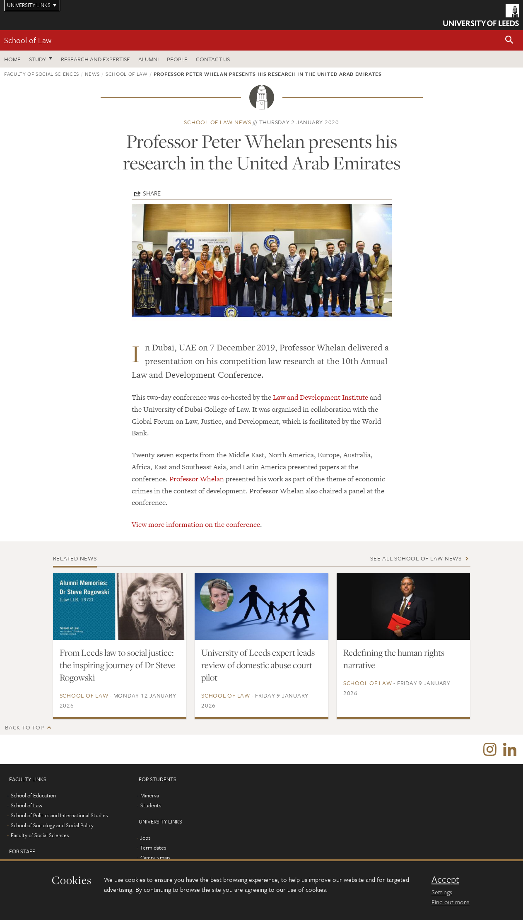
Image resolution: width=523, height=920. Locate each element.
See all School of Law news (416, 558)
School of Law (27, 40)
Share (152, 193)
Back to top (24, 727)
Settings (441, 891)
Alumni (148, 59)
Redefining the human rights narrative (393, 658)
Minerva (149, 795)
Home (12, 59)
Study (37, 59)
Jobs (145, 837)
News (92, 73)
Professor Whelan (196, 479)
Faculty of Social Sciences (41, 73)
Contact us (213, 59)
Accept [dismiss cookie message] (445, 879)
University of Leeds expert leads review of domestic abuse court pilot (258, 664)
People (177, 59)
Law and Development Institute (320, 397)
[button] (509, 40)
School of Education (33, 795)
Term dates (153, 847)
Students (150, 805)
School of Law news (217, 122)
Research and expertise (95, 59)
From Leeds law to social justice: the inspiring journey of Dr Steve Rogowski (117, 664)
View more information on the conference (196, 524)
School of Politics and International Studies (59, 815)
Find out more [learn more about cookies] (450, 901)
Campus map (155, 857)
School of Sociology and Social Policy (52, 825)
